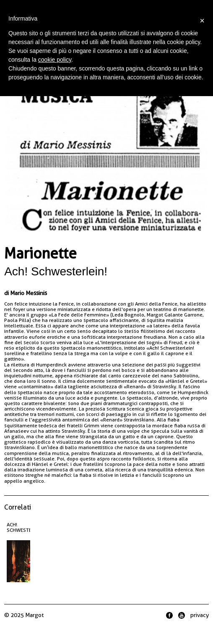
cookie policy (54, 59)
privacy (199, 615)
